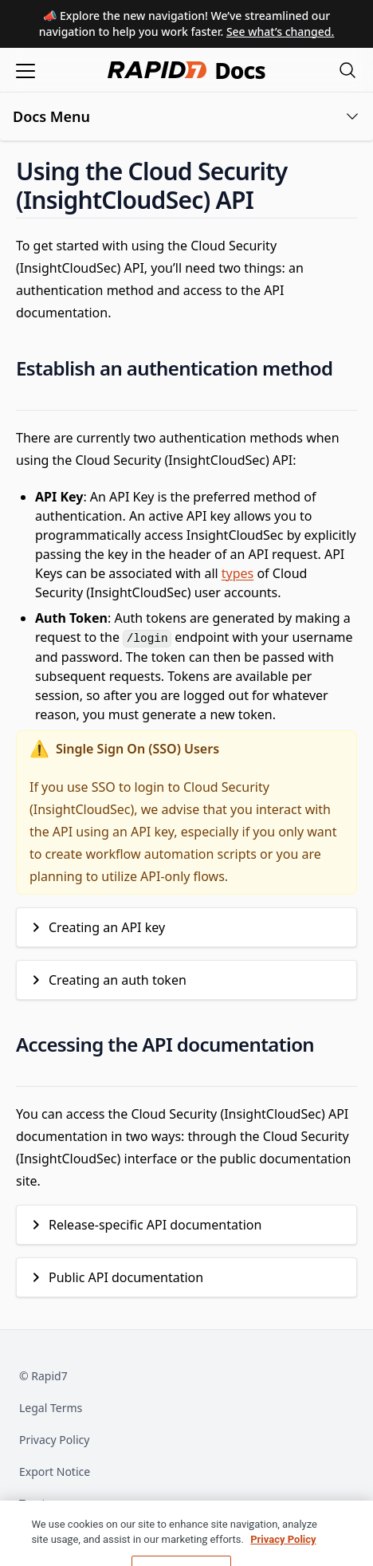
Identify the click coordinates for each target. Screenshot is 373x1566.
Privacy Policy (54, 1439)
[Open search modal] (347, 70)
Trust (32, 1503)
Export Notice (54, 1471)
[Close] (347, 1545)
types (237, 573)
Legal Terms (50, 1407)
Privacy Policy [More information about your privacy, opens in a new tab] (283, 1558)
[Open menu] (25, 70)
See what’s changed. (280, 31)
